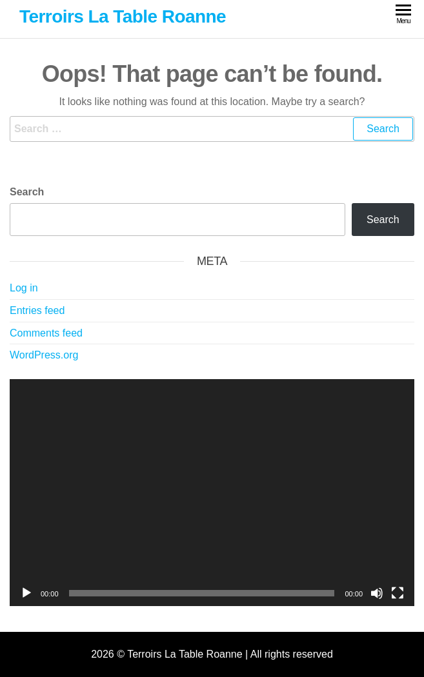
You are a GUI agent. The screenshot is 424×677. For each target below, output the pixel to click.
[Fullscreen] (397, 593)
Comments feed (46, 333)
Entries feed (37, 310)
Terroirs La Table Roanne (122, 16)
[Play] (26, 593)
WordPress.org (44, 354)
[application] (212, 493)
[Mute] (376, 593)
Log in (24, 287)
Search (27, 191)
